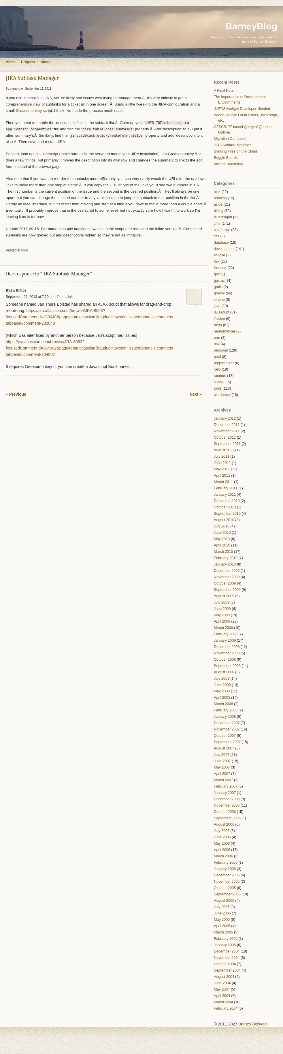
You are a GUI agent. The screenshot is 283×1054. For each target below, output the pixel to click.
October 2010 (225, 507)
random (220, 376)
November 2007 (227, 729)
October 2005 (225, 888)
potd (217, 357)
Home (10, 62)
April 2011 (222, 476)
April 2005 (222, 926)
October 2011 (225, 437)
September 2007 (227, 742)
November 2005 (227, 882)
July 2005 (221, 907)
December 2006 (227, 799)
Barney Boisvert (252, 1024)
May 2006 (222, 843)
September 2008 (227, 666)
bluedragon (223, 217)
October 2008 (225, 659)
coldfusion (222, 230)
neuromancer (224, 331)
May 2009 (222, 615)
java (217, 306)
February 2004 (225, 1008)
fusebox (220, 268)
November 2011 (227, 431)
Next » (196, 394)
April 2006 (222, 850)
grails (218, 287)
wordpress (222, 395)
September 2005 (227, 894)
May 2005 (222, 920)
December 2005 (227, 875)
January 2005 (225, 945)
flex (217, 262)
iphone (219, 300)
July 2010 (221, 526)
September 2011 (227, 444)
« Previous (16, 394)
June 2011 (222, 463)
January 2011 (225, 495)
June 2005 (222, 913)
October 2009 (225, 583)
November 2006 (227, 805)
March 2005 (223, 932)
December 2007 (227, 723)
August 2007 (224, 748)
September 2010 (227, 514)
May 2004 (222, 989)
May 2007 (222, 767)
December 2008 (227, 647)
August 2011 (224, 450)
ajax (217, 192)
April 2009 (222, 621)
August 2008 (224, 672)
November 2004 (227, 958)
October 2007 (225, 736)
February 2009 (225, 634)
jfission (219, 319)
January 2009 (225, 640)
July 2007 (221, 755)
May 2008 (222, 691)
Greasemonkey (29, 110)
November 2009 (227, 577)
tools (24, 250)
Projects (28, 62)
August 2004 (224, 977)
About (46, 62)
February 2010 (225, 558)
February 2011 (225, 488)
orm (217, 338)
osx (217, 344)
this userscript (46, 154)
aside (218, 204)
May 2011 (222, 469)
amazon (220, 198)
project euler (224, 363)
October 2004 (225, 964)
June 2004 (222, 983)
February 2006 (225, 863)
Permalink (65, 297)
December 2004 (227, 951)
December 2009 (227, 571)
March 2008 (223, 704)
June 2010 (222, 533)
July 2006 (221, 831)
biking (218, 211)
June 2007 (222, 761)
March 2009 (223, 628)
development (224, 249)
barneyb (15, 88)
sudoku (220, 382)
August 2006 (224, 824)
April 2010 (222, 545)
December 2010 (227, 501)
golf (217, 274)
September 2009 (227, 590)
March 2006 (223, 856)
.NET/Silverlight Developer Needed (242, 109)
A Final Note (224, 91)
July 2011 (221, 456)
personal (221, 350)
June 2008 (222, 685)
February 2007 (225, 786)
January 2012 (225, 418)
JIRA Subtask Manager (32, 78)
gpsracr (220, 281)
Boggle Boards (226, 158)
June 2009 (222, 609)
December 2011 (227, 425)
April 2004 (222, 996)
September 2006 (227, 818)
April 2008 (222, 698)
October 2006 (225, 812)
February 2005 (225, 939)
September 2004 (227, 970)
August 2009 (224, 596)
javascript (221, 312)
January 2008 (225, 717)
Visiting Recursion (228, 164)
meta (218, 325)
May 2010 (222, 539)
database (221, 243)
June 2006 (222, 837)
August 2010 (224, 520)
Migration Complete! (230, 139)
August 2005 (224, 901)
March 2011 (223, 482)
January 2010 (225, 564)
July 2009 (221, 602)
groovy (219, 293)
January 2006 (225, 869)
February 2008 (225, 710)
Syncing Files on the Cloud (235, 151)
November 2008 (227, 653)
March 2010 (223, 552)
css (216, 236)
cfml (217, 223)
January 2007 (225, 793)
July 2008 (221, 679)
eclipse (219, 255)
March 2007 (223, 780)
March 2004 (223, 1002)
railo (217, 369)
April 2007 (222, 774)
